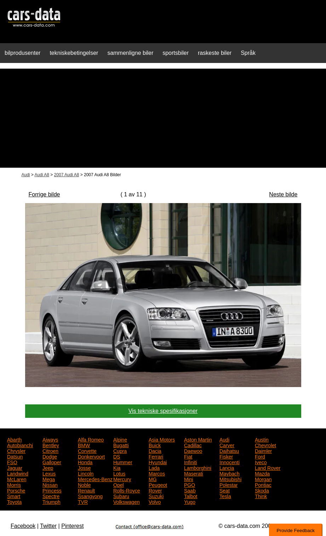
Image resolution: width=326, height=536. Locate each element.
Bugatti (121, 445)
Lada (154, 467)
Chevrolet (265, 445)
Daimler (263, 450)
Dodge (49, 456)
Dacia (155, 450)
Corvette (87, 450)
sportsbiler (175, 53)
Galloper (51, 462)
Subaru (121, 496)
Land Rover (267, 467)
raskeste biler (214, 53)
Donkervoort (91, 456)
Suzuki (156, 496)
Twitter (48, 526)
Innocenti (229, 462)
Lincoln (85, 473)
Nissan (50, 484)
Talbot (190, 496)
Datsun (15, 456)
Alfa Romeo (91, 439)
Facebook (23, 526)
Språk (248, 53)
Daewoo (193, 450)
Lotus (119, 473)
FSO (12, 462)
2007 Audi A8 (66, 174)
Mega (48, 479)
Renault (86, 490)
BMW (84, 445)
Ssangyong (90, 496)
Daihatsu (229, 450)
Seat (224, 490)
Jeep (47, 467)
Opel (118, 484)
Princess (52, 490)
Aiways (50, 439)
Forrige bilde (44, 194)
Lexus (49, 473)
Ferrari (156, 456)
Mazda (262, 473)
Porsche (16, 490)
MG (153, 479)
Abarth (14, 439)
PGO (189, 484)
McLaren (16, 479)
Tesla (225, 496)
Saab (190, 490)
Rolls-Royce (126, 490)
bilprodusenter (22, 53)
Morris (14, 484)
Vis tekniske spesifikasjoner (163, 411)
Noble (84, 484)
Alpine (120, 439)
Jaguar (14, 467)
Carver (226, 445)
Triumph (51, 501)
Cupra (120, 450)
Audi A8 (42, 174)
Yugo (189, 501)
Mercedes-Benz (95, 479)
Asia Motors (162, 439)
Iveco (261, 462)
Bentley (50, 445)
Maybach (229, 473)
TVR (83, 501)
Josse (84, 467)
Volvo (155, 501)
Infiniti (190, 462)
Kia (116, 467)
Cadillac (193, 445)
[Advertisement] (163, 118)
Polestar (228, 484)
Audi (26, 174)
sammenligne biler (130, 53)
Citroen (50, 450)
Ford (260, 456)
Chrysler (16, 450)
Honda (85, 462)
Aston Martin (198, 439)
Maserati (193, 473)
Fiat (188, 456)
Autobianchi (20, 445)
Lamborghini (197, 467)
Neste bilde (283, 194)
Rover (155, 490)
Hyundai (158, 462)
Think (261, 496)
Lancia (226, 467)
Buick (155, 445)
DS (116, 456)
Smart (13, 496)
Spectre (50, 496)
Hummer (122, 462)
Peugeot (158, 484)
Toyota (14, 501)
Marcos (157, 473)
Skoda (262, 490)
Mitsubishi (230, 479)
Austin (262, 439)
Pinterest (72, 526)
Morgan (263, 479)
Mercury (122, 479)
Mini (188, 479)
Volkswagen (126, 501)
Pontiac (263, 484)
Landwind (17, 473)
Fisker (226, 456)
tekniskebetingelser (74, 53)
